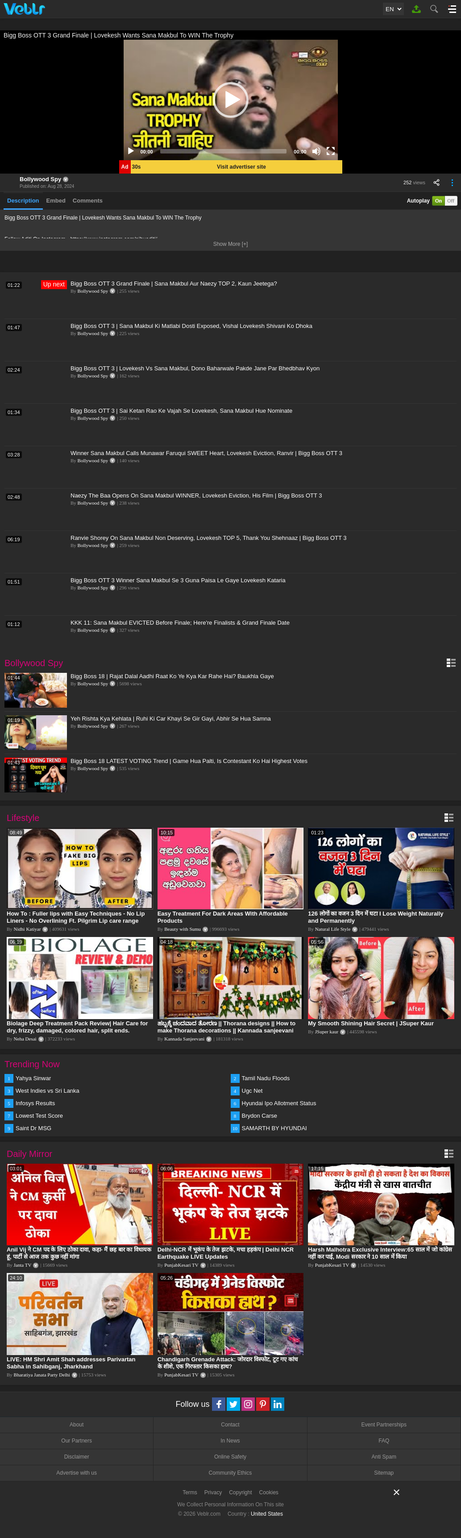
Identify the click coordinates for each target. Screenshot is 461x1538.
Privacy (213, 1492)
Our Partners (76, 1441)
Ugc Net (252, 1090)
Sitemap (384, 1473)
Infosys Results (35, 1103)
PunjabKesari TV (181, 1265)
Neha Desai (25, 1038)
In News (230, 1441)
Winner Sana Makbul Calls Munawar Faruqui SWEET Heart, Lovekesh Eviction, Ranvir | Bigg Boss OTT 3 (206, 453)
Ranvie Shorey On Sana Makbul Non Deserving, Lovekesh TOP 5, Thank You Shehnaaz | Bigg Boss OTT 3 (209, 538)
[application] (230, 100)
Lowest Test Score (39, 1115)
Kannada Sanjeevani (184, 1038)
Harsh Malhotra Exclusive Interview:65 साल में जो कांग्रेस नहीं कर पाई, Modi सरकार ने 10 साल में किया (380, 1253)
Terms (190, 1492)
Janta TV (23, 1265)
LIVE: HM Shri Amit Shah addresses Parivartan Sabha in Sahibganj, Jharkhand (71, 1363)
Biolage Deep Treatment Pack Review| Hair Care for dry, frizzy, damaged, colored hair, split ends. (77, 1027)
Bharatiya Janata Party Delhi (42, 1374)
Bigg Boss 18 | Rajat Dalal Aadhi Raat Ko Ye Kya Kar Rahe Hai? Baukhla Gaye (172, 676)
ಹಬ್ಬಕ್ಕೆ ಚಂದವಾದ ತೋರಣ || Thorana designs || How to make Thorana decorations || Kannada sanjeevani (227, 1027)
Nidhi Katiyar (27, 929)
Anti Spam (384, 1457)
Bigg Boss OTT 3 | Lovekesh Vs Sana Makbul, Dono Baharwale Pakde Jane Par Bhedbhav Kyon (195, 368)
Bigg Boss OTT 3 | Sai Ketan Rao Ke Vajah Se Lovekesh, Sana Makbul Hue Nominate (181, 410)
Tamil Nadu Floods (266, 1078)
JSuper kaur (326, 1031)
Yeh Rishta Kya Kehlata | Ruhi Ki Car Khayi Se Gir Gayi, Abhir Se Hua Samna (171, 718)
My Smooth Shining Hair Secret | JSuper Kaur (371, 1023)
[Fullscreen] (330, 151)
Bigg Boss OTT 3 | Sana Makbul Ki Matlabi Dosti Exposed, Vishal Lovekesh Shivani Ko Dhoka (191, 326)
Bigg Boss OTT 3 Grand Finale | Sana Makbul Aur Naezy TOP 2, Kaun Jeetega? (174, 283)
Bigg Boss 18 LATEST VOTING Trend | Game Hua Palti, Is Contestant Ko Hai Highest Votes (189, 761)
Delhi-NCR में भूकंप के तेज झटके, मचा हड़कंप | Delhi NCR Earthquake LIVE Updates (226, 1253)
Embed (56, 200)
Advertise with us (76, 1473)
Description (23, 200)
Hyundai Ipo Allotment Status (279, 1103)
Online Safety (230, 1457)
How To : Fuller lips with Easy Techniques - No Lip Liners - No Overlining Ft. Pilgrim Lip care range (76, 917)
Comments (88, 200)
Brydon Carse (259, 1115)
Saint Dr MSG (33, 1128)
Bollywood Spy (40, 179)
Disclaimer (76, 1457)
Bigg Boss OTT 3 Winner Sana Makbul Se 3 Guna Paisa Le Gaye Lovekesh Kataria (178, 580)
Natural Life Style (332, 929)
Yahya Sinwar (33, 1078)
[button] (231, 100)
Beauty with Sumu (182, 929)
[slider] (223, 151)
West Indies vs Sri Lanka (47, 1090)
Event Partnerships (384, 1425)
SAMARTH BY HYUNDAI (274, 1128)
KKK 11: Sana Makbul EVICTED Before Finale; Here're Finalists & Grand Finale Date (180, 622)
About (76, 1425)
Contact (230, 1425)
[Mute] (316, 151)
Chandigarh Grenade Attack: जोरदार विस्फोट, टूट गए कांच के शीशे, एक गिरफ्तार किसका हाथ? (228, 1363)
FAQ (383, 1441)
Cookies (268, 1492)
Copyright (240, 1492)
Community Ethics (230, 1473)
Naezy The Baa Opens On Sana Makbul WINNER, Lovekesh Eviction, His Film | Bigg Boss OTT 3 (196, 495)
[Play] (130, 151)
